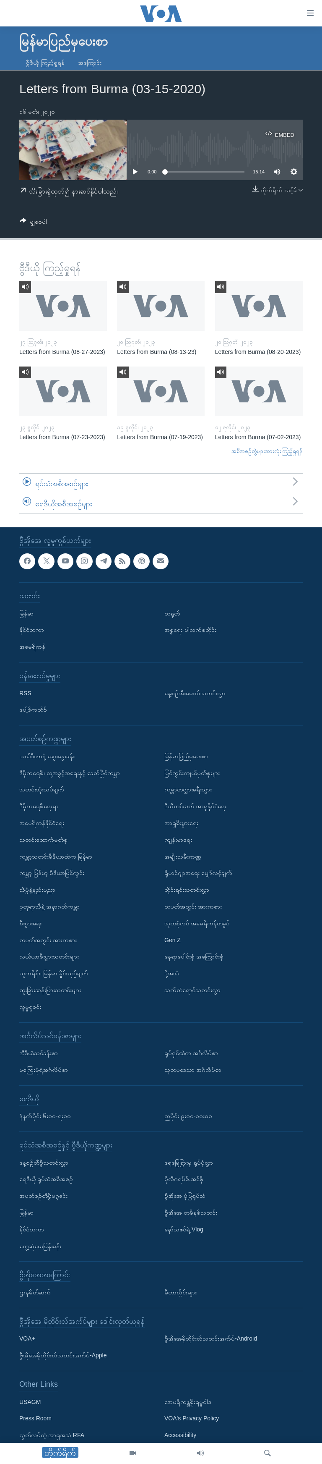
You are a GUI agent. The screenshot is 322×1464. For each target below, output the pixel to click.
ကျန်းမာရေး (178, 839)
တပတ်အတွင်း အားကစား (48, 940)
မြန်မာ (26, 613)
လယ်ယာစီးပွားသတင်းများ (49, 956)
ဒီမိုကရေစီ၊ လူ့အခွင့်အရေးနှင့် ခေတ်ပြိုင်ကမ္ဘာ (69, 773)
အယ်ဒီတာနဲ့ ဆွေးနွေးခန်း (47, 756)
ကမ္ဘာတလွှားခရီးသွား (188, 789)
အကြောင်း (89, 62)
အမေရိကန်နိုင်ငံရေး (41, 823)
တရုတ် (172, 613)
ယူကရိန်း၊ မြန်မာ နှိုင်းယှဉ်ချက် (53, 973)
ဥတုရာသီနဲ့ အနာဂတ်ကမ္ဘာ (49, 906)
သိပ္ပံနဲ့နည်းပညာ (37, 889)
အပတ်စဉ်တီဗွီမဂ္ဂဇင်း (43, 1196)
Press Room (35, 1418)
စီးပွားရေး (30, 923)
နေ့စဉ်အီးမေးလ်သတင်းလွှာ (195, 693)
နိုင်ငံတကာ (31, 630)
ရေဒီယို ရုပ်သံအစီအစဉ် (46, 1179)
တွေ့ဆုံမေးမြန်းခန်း (40, 1246)
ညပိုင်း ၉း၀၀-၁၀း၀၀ (188, 1116)
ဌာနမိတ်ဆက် (35, 1292)
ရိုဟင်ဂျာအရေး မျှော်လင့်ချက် (198, 873)
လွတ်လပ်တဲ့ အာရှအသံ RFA (51, 1435)
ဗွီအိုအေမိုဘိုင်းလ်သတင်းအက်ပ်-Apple (62, 1355)
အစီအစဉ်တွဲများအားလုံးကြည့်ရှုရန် (267, 451)
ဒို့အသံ (171, 973)
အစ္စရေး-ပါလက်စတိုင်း (190, 630)
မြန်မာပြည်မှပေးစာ (186, 756)
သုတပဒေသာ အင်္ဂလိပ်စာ (192, 1069)
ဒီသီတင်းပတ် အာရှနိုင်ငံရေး (195, 806)
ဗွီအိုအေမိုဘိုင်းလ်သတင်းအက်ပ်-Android (210, 1339)
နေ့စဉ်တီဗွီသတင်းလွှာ (43, 1162)
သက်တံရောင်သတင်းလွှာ (192, 990)
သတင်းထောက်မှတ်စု (43, 839)
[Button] (33, 223)
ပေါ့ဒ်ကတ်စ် (33, 710)
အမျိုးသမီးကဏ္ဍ (182, 856)
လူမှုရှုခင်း (30, 1006)
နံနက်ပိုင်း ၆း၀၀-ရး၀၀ (45, 1116)
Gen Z (172, 940)
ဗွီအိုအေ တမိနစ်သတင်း (190, 1212)
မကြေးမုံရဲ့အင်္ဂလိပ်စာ (43, 1069)
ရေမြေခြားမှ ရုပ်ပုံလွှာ (188, 1162)
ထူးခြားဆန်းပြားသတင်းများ (50, 990)
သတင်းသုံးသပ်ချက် (41, 789)
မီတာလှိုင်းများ (180, 1292)
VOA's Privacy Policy (191, 1418)
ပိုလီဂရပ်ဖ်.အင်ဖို (183, 1179)
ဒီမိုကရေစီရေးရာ (39, 806)
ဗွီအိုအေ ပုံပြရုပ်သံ (184, 1196)
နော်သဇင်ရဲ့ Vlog (183, 1229)
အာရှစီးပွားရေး (181, 823)
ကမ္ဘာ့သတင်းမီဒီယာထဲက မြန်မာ (55, 856)
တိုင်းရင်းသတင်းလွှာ (186, 889)
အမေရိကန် (32, 646)
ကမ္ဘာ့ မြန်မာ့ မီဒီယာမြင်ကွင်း (51, 873)
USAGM (30, 1402)
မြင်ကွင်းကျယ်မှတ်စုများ (192, 773)
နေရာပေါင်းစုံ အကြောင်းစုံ (193, 956)
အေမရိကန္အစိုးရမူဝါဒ (187, 1402)
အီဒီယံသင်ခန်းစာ (38, 1053)
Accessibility (180, 1435)
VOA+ (27, 1339)
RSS (25, 693)
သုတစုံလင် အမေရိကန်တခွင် (196, 923)
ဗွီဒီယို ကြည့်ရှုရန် (45, 62)
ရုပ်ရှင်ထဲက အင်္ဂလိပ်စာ (191, 1053)
